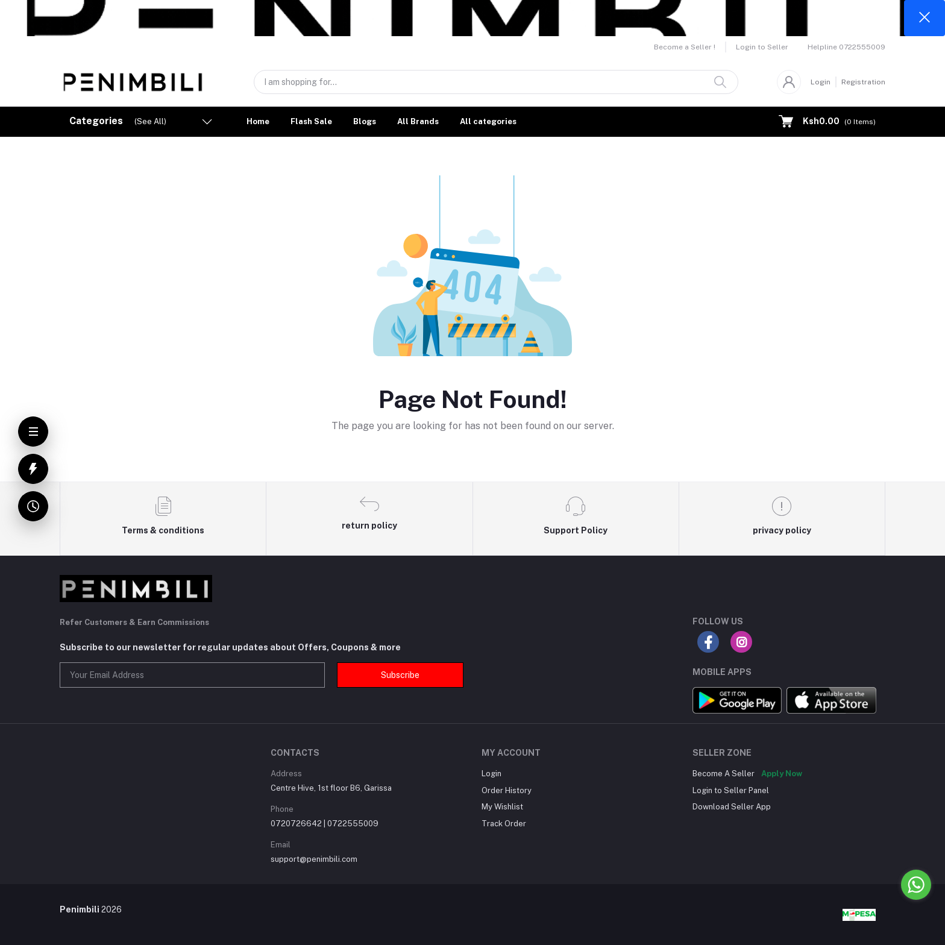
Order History (507, 790)
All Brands (418, 121)
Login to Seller (762, 47)
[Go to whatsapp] (916, 885)
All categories (488, 121)
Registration (863, 82)
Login (820, 82)
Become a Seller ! (684, 47)
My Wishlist (502, 806)
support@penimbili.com (314, 859)
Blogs (364, 121)
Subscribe (400, 675)
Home (257, 121)
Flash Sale (311, 121)
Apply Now (781, 773)
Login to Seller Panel (730, 790)
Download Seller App (731, 806)
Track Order (504, 823)
